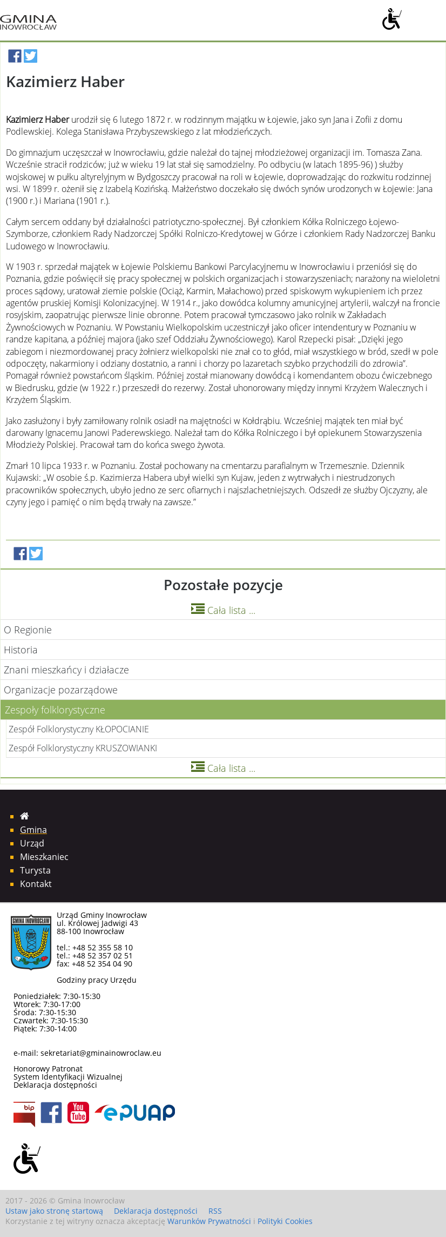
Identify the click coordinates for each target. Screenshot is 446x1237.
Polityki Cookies (285, 1221)
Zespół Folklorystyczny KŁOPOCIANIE (79, 729)
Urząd (32, 843)
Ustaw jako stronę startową (54, 1211)
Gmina (33, 830)
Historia (21, 649)
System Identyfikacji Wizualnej (68, 1076)
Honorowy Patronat (48, 1068)
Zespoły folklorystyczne (55, 709)
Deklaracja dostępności (55, 1085)
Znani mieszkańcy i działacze (66, 669)
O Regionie (28, 629)
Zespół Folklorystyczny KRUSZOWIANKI (83, 748)
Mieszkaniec (44, 857)
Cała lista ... (223, 610)
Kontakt (36, 884)
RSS (215, 1211)
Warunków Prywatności (209, 1221)
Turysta (35, 870)
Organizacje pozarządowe (61, 689)
